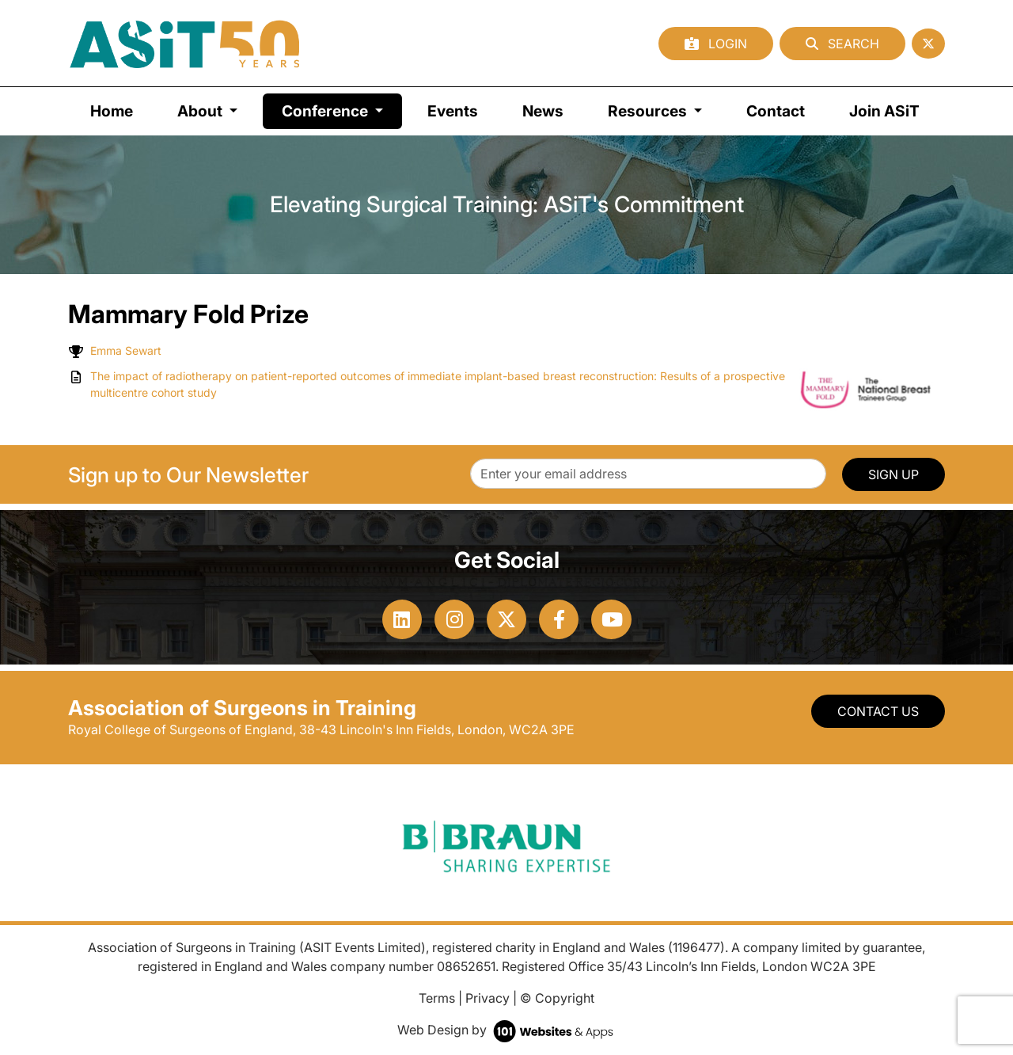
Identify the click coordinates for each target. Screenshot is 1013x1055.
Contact (775, 110)
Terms (437, 998)
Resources (649, 110)
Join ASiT (884, 110)
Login (716, 43)
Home (111, 110)
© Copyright (557, 998)
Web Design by (507, 1030)
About (201, 110)
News (542, 110)
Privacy (487, 998)
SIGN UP (893, 474)
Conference (342, 109)
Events (452, 110)
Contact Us (878, 711)
